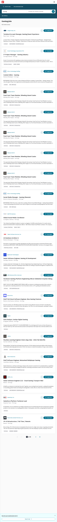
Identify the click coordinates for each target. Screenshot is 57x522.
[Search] (53, 11)
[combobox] (12, 11)
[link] (17, 436)
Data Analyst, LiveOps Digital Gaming (15, 319)
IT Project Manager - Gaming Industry (15, 55)
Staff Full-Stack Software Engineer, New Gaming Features (22, 299)
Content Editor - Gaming (11, 75)
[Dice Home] (3, 2)
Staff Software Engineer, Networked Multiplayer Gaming (21, 360)
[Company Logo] (5, 30)
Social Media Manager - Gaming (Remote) (17, 197)
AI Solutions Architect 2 (11, 238)
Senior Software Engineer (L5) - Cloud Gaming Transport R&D (23, 381)
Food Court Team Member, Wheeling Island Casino (19, 95)
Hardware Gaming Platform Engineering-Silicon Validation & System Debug (27, 279)
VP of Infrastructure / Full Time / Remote (16, 421)
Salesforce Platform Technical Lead (15, 401)
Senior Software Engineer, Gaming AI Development (19, 258)
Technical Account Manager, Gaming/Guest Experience (21, 34)
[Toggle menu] (54, 2)
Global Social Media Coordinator (13, 218)
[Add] (42, 30)
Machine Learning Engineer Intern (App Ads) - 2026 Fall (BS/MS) (24, 340)
